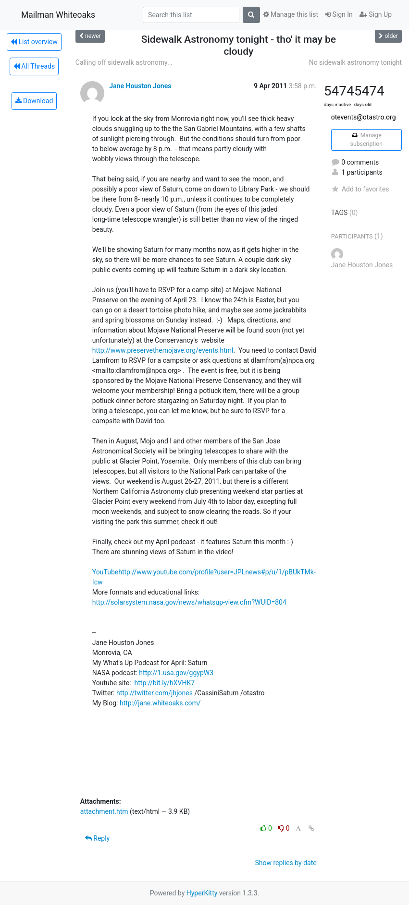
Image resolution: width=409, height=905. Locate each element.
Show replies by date (285, 863)
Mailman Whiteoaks (58, 15)
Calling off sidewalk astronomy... (124, 62)
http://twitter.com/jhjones (154, 693)
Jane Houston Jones (140, 86)
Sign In (339, 14)
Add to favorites (360, 189)
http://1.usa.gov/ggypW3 (176, 673)
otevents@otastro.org (363, 117)
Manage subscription (366, 139)
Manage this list (290, 14)
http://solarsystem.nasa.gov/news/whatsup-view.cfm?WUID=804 (189, 602)
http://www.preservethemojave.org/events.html (163, 350)
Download (34, 101)
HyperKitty (202, 893)
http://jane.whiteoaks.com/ (160, 703)
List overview (34, 42)
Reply (97, 838)
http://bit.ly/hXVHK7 (165, 683)
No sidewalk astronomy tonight (355, 62)
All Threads (34, 66)
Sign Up (375, 14)
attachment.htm (104, 811)
